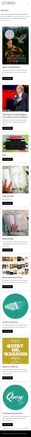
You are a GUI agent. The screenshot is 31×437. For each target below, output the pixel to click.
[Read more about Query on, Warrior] (7, 377)
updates (5, 16)
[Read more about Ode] (7, 159)
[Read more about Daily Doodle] (7, 203)
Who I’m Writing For (11, 67)
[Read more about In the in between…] (7, 331)
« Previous (5, 428)
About (20, 433)
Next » (26, 428)
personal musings (24, 16)
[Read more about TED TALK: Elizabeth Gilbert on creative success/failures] (7, 128)
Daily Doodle (8, 196)
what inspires (13, 16)
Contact (25, 433)
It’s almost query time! (12, 413)
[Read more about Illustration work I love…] (7, 286)
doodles (11, 18)
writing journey (7, 20)
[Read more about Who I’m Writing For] (7, 78)
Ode (4, 155)
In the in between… (10, 322)
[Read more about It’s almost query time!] (7, 424)
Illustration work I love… (12, 277)
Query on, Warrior (10, 367)
